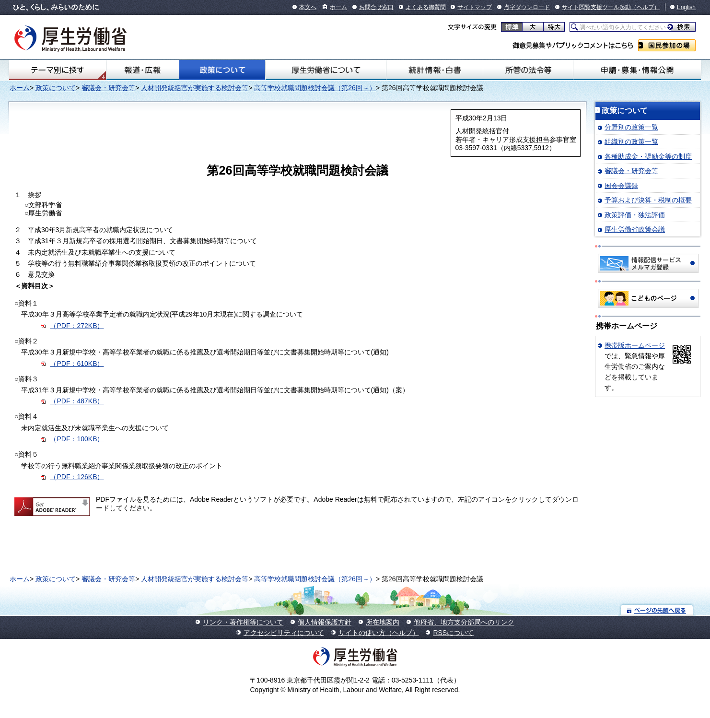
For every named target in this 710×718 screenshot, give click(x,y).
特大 (554, 27)
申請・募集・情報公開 (637, 70)
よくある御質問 (426, 7)
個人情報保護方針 (324, 622)
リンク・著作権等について (243, 622)
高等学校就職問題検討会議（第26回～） (315, 88)
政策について (222, 70)
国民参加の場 (667, 45)
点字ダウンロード (527, 7)
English (686, 7)
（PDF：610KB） (77, 363)
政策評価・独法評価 (635, 215)
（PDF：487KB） (77, 401)
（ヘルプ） (645, 7)
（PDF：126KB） (77, 477)
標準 (511, 27)
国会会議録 (621, 185)
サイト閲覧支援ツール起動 (596, 7)
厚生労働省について (326, 70)
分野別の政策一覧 (631, 127)
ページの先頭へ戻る (657, 609)
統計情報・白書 (434, 70)
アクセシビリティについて (284, 632)
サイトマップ (474, 7)
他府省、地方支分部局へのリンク (464, 622)
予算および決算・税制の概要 (648, 200)
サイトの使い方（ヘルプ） (378, 632)
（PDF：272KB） (77, 326)
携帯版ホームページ (635, 345)
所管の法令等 (528, 70)
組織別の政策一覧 (631, 141)
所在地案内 (382, 622)
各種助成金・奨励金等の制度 (648, 156)
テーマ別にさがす (57, 70)
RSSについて (453, 632)
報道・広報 (142, 70)
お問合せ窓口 (376, 7)
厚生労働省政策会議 (635, 229)
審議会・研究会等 (108, 88)
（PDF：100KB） (77, 439)
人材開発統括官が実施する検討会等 (194, 88)
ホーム (338, 7)
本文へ (307, 7)
